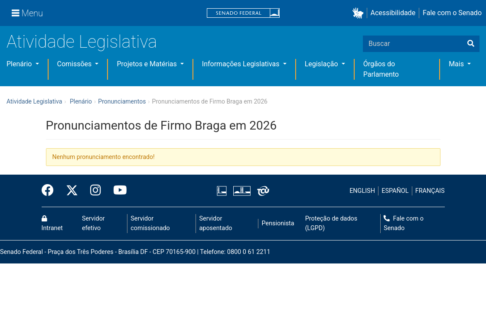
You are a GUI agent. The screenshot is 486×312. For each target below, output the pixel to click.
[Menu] (27, 13)
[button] (359, 13)
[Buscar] (470, 44)
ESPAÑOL (395, 191)
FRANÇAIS (430, 191)
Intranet (52, 223)
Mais (457, 64)
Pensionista (278, 223)
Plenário (20, 64)
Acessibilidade (393, 13)
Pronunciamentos (122, 101)
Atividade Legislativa (82, 42)
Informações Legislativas (241, 64)
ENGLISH (362, 191)
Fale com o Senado (452, 13)
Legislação (322, 64)
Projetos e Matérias (147, 64)
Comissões (75, 64)
